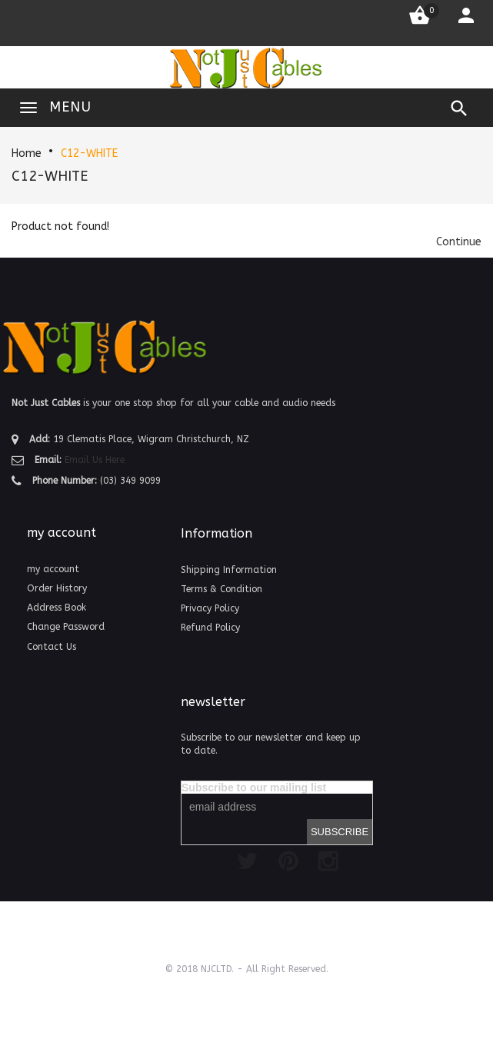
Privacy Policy (210, 608)
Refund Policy (210, 627)
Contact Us (51, 646)
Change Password (66, 626)
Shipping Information (229, 569)
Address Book (56, 607)
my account (53, 569)
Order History (57, 588)
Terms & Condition (221, 589)
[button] (458, 241)
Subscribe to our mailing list (254, 787)
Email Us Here (95, 460)
